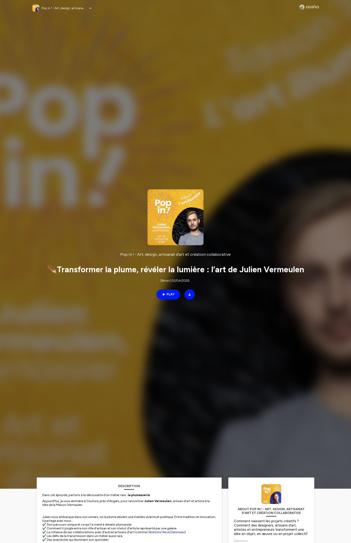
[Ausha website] (309, 7)
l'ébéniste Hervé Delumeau (166, 532)
